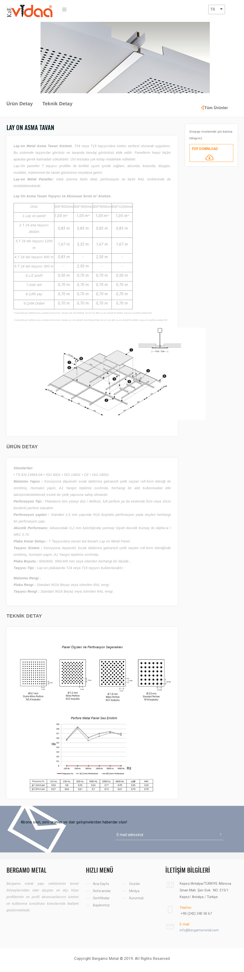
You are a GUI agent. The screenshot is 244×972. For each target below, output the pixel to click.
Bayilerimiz (101, 905)
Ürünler (134, 884)
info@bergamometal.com (199, 930)
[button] (216, 9)
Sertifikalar (101, 898)
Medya (134, 891)
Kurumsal (136, 898)
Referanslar (102, 891)
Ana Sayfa (101, 884)
